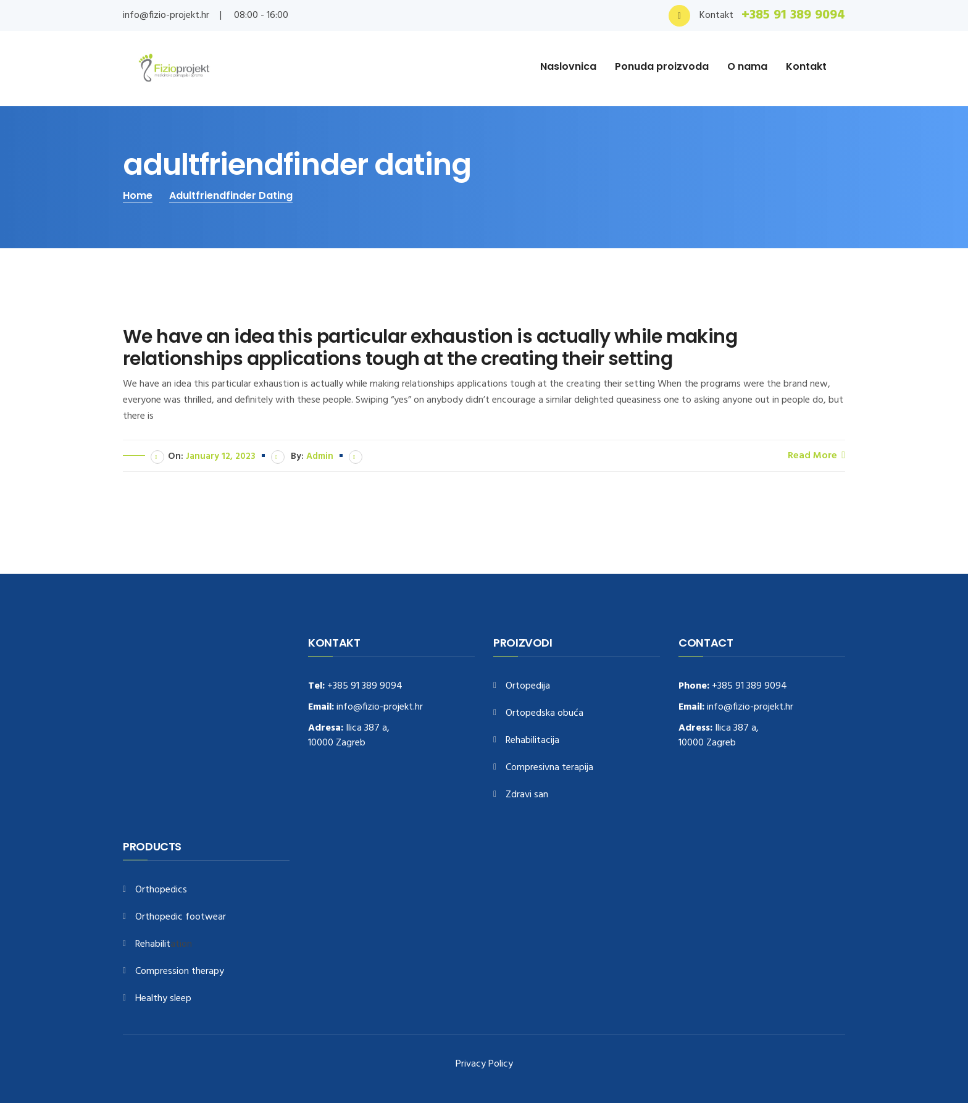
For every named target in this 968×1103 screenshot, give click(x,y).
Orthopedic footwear (180, 917)
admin (319, 456)
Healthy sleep (163, 999)
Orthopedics (161, 890)
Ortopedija (528, 686)
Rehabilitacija (532, 741)
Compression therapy (179, 971)
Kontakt (806, 66)
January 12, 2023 (221, 456)
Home (137, 195)
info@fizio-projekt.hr (166, 15)
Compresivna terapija (549, 768)
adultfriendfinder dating (231, 195)
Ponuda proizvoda (662, 66)
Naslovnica (568, 66)
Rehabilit (152, 944)
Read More (816, 455)
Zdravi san (527, 795)
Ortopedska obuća (544, 713)
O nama (747, 66)
